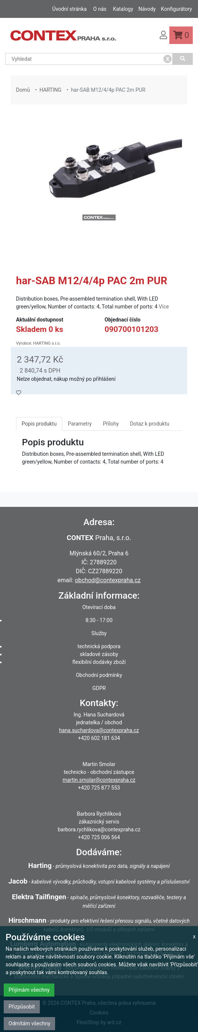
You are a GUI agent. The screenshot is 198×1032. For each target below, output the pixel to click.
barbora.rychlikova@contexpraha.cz (99, 829)
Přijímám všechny (29, 990)
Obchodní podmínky (99, 675)
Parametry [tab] (80, 424)
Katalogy (123, 9)
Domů (23, 90)
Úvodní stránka (69, 9)
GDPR (99, 688)
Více (164, 307)
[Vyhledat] (183, 59)
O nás (99, 9)
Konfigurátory (176, 9)
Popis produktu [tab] (39, 424)
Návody (147, 9)
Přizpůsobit (22, 1007)
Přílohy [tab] (111, 424)
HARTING (50, 90)
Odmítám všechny (29, 1023)
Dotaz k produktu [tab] (149, 424)
